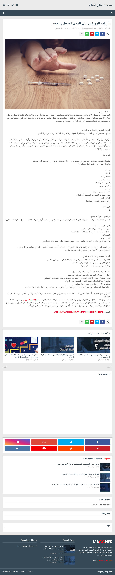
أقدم (5, 367)
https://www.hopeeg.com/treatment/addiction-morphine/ (78, 312)
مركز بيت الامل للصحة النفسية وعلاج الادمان (93, 28)
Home (30, 572)
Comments (88, 459)
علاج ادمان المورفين (30, 299)
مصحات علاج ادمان (100, 5)
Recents (98, 459)
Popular (107, 459)
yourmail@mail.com (105, 561)
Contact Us (7, 572)
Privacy (15, 572)
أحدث (109, 367)
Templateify (108, 572)
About (23, 572)
